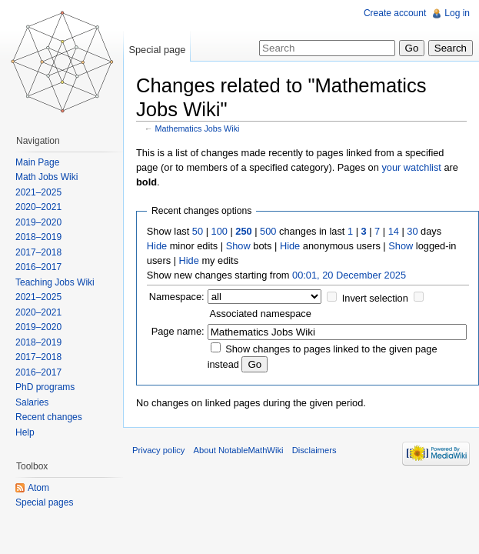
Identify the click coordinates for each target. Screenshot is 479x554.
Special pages (44, 502)
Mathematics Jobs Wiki (197, 128)
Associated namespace (260, 313)
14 (393, 231)
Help (25, 432)
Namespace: (177, 296)
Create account (395, 13)
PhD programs (45, 387)
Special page (156, 49)
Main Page (37, 162)
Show (238, 246)
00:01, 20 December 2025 (349, 275)
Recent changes (48, 417)
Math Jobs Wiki (46, 177)
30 (412, 231)
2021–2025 (38, 192)
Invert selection (375, 298)
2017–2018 (38, 252)
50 (197, 231)
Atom (38, 487)
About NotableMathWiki (239, 450)
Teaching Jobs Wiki (55, 282)
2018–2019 (38, 237)
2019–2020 (38, 222)
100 (219, 231)
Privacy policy (158, 450)
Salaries (31, 402)
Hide (157, 246)
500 (268, 231)
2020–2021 (38, 207)
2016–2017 (38, 267)
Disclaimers (314, 450)
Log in (457, 13)
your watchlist (411, 167)
